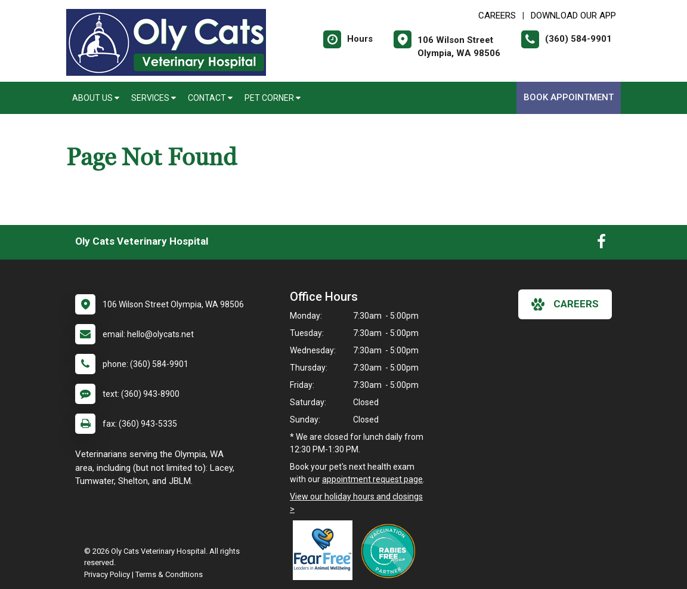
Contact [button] (210, 98)
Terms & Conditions (169, 574)
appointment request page (372, 479)
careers (565, 304)
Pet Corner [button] (273, 98)
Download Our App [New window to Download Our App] (573, 15)
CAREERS (497, 15)
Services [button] (153, 98)
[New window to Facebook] (601, 244)
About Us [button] (95, 98)
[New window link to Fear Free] (325, 550)
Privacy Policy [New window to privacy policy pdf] (107, 574)
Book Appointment (569, 97)
